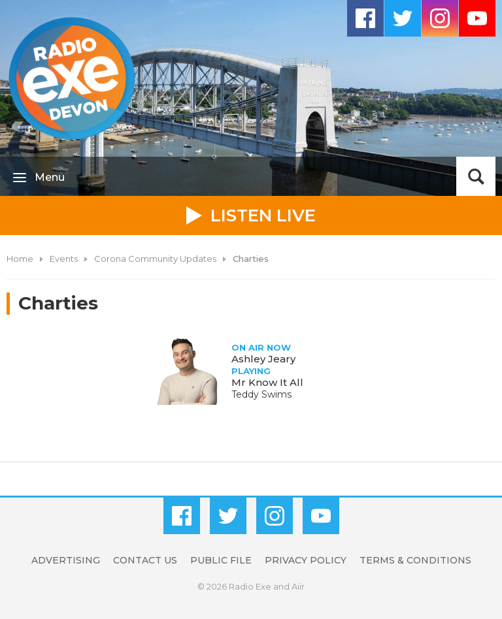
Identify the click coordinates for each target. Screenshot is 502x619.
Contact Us (145, 560)
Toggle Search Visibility (475, 176)
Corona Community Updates (155, 258)
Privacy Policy (305, 560)
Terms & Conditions (415, 560)
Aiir (298, 586)
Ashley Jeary (263, 359)
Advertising (65, 560)
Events (64, 258)
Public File (221, 560)
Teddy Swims (261, 394)
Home (20, 258)
